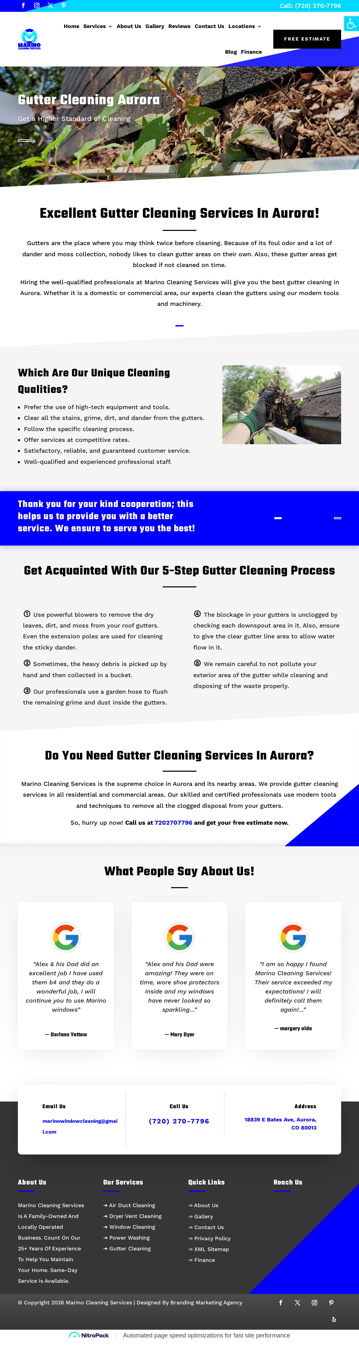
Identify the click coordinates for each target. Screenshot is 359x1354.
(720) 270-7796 (179, 1134)
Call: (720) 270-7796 (310, 5)
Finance (251, 52)
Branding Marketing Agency (206, 1315)
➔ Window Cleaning (129, 1240)
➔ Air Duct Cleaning (129, 1218)
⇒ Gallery (200, 1229)
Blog (231, 52)
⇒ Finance (201, 1272)
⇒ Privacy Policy (209, 1251)
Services (94, 26)
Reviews (179, 26)
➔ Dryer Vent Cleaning (132, 1229)
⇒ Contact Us (206, 1240)
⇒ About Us (203, 1218)
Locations (241, 26)
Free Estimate (307, 39)
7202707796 (173, 835)
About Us (129, 26)
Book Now (177, 332)
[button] (351, 23)
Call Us (316, 528)
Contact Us (209, 26)
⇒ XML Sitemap (208, 1261)
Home (71, 26)
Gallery (154, 26)
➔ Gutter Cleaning (127, 1261)
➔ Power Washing (126, 1250)
